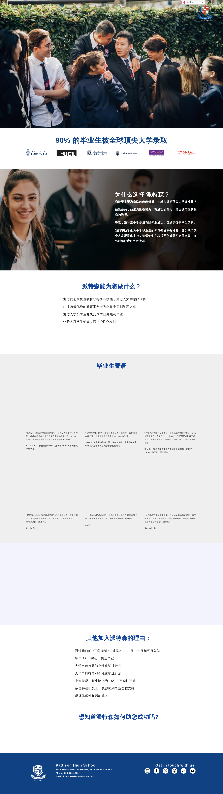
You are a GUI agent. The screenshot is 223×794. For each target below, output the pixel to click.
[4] (165, 769)
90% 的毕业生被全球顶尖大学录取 (111, 140)
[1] (147, 769)
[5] (183, 769)
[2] (156, 769)
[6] (193, 769)
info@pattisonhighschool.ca (78, 776)
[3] (174, 769)
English (187, 2)
